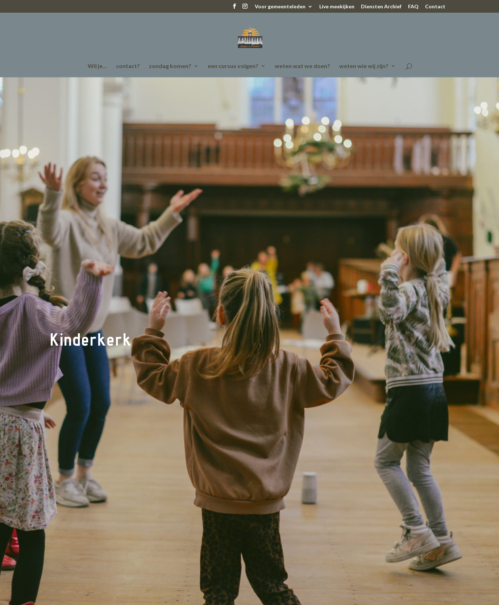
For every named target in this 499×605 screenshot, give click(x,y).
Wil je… (97, 66)
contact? (128, 66)
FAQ (413, 6)
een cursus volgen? (233, 66)
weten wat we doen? (302, 66)
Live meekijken (336, 6)
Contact (435, 6)
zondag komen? (170, 66)
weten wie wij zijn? (363, 66)
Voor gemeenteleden (280, 6)
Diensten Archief (381, 6)
